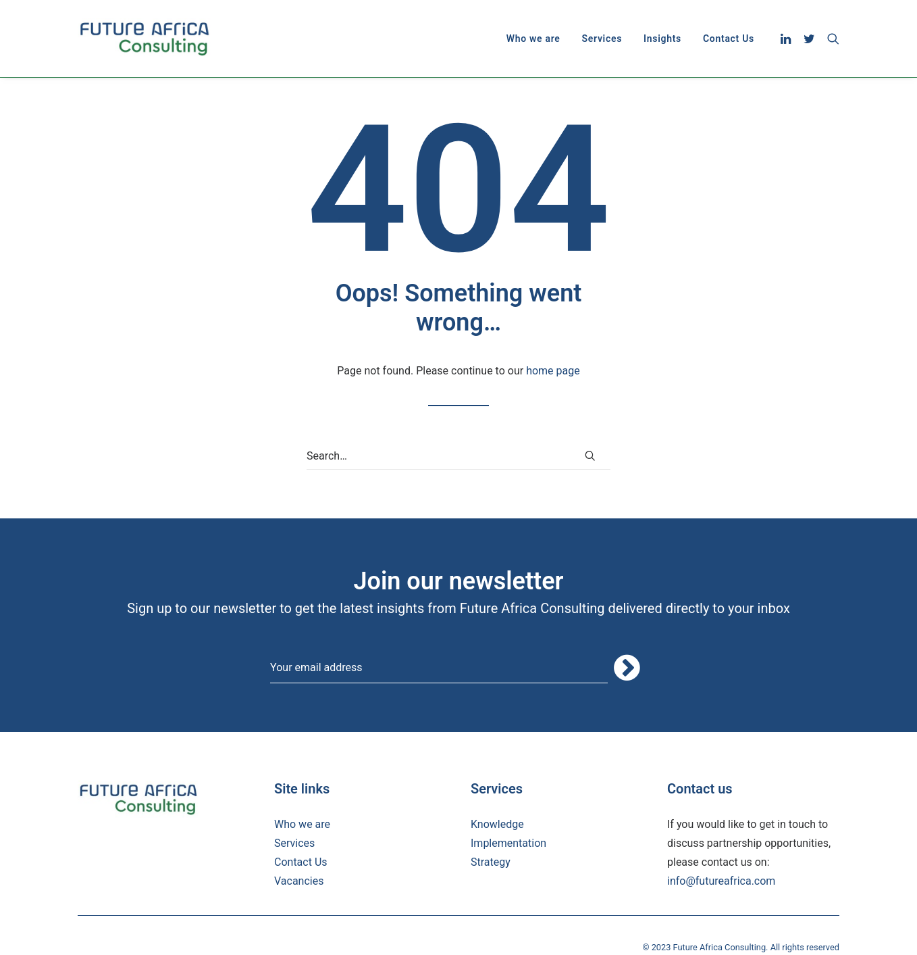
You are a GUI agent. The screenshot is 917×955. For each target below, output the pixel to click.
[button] (788, 38)
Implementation (508, 843)
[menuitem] (533, 38)
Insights (662, 38)
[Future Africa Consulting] (144, 38)
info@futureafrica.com (721, 881)
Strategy (490, 862)
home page (553, 370)
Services (602, 38)
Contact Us (728, 38)
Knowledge (497, 824)
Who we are (533, 38)
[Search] (458, 456)
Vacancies (298, 881)
